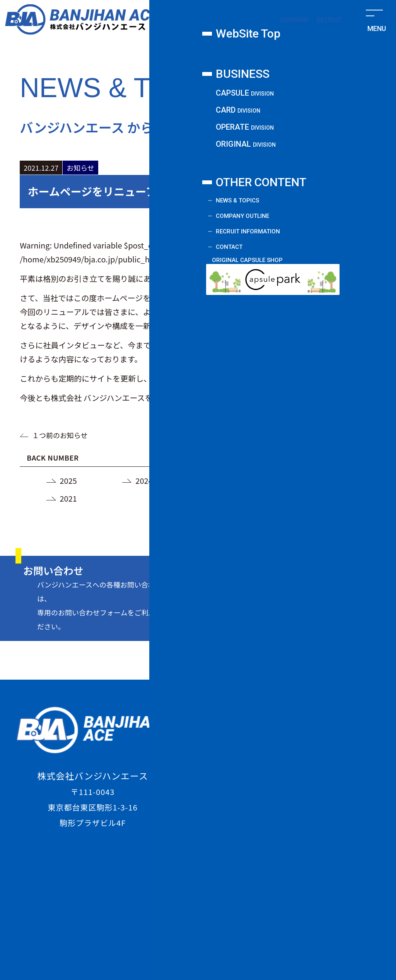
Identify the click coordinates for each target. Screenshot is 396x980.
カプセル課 (83, 50)
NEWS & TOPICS (249, 833)
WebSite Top (243, 704)
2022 (295, 480)
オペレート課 (250, 50)
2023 (220, 480)
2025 (68, 480)
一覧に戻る (198, 435)
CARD (254, 770)
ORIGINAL (255, 813)
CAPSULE (254, 751)
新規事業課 (334, 50)
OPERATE (254, 789)
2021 (68, 498)
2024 (144, 480)
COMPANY (294, 19)
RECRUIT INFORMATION (249, 877)
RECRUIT (329, 19)
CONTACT (238, 896)
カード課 (167, 50)
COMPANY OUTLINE (249, 853)
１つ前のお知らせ (60, 435)
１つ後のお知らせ (336, 435)
